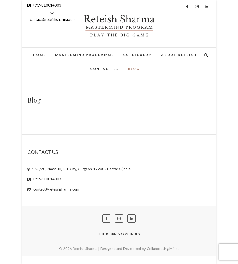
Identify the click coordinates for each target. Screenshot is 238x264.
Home (39, 55)
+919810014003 (44, 5)
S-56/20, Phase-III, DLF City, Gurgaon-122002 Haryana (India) (79, 169)
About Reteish (179, 55)
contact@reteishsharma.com (53, 189)
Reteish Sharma (85, 248)
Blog (134, 69)
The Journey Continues (119, 234)
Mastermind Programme (84, 55)
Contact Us (104, 69)
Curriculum (137, 55)
